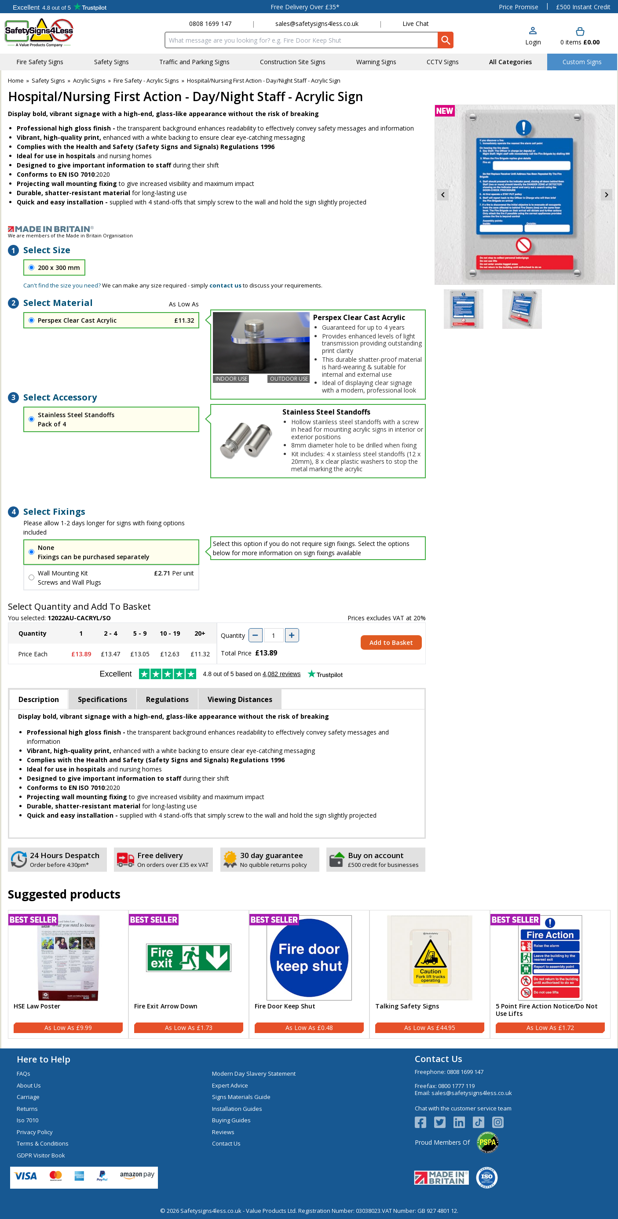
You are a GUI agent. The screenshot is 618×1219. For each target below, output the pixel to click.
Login (533, 42)
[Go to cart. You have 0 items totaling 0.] (580, 37)
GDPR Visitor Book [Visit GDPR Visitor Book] (41, 1155)
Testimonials (59, 6)
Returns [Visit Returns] (27, 1109)
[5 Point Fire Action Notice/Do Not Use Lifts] (550, 974)
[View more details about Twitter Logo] (443, 1122)
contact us (225, 285)
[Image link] (309, 229)
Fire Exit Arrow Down (165, 1006)
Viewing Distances (240, 699)
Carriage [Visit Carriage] (28, 1097)
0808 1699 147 (210, 23)
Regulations (167, 699)
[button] (533, 37)
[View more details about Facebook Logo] (424, 1122)
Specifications (102, 699)
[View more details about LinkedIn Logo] (463, 1122)
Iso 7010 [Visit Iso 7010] (27, 1120)
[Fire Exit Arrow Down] (188, 974)
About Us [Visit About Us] (29, 1085)
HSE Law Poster (37, 1006)
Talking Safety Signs (407, 1006)
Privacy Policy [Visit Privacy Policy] (35, 1132)
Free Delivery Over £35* (305, 7)
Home (16, 80)
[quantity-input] (274, 635)
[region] (68, 958)
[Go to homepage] (56, 32)
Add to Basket (391, 642)
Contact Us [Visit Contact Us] (226, 1143)
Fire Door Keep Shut (285, 1006)
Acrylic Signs (89, 80)
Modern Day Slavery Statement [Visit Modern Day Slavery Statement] (254, 1073)
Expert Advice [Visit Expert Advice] (230, 1085)
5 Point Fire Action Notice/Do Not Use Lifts (547, 1010)
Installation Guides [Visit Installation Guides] (237, 1109)
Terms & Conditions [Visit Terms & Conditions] (43, 1143)
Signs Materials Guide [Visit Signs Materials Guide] (241, 1097)
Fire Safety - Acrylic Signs (146, 80)
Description (38, 699)
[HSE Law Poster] (68, 974)
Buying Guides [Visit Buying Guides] (231, 1120)
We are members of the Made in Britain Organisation (70, 235)
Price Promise (518, 7)
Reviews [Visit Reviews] (223, 1132)
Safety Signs (48, 80)
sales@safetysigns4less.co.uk (316, 23)
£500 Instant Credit (583, 7)
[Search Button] (445, 40)
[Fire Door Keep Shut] (309, 974)
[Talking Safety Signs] (429, 974)
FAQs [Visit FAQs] (23, 1073)
